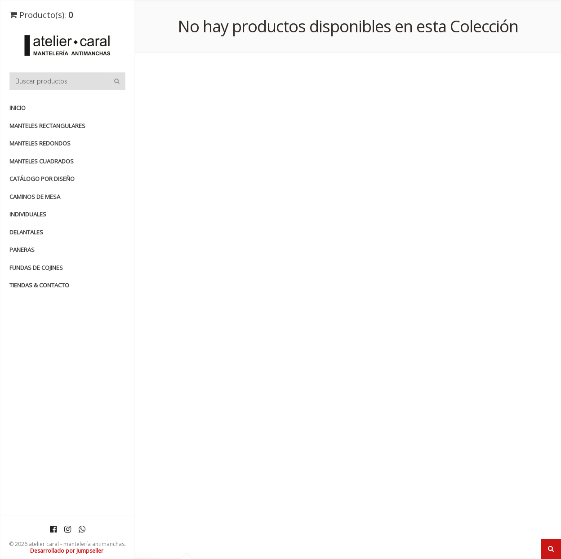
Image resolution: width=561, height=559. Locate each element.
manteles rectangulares (47, 126)
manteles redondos (40, 143)
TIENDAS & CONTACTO (39, 285)
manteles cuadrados (41, 161)
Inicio (17, 108)
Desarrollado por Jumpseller (66, 551)
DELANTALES (26, 232)
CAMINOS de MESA (34, 197)
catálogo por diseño (42, 179)
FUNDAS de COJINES (36, 268)
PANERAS (22, 250)
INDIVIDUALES (27, 214)
